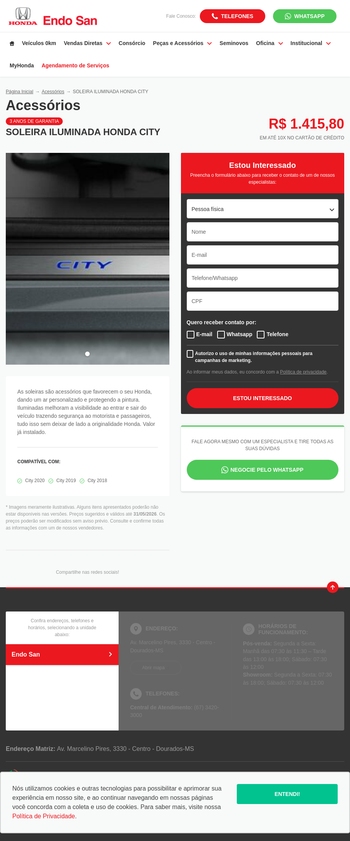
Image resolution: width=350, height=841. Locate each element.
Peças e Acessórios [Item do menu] (182, 43)
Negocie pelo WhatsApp (266, 470)
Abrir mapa (153, 667)
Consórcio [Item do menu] (132, 43)
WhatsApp (309, 16)
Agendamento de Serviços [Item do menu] (75, 65)
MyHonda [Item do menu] (22, 65)
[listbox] (263, 208)
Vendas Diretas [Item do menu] (87, 43)
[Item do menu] (12, 43)
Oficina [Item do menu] (269, 43)
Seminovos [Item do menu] (233, 43)
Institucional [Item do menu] (311, 43)
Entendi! (287, 794)
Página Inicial (19, 91)
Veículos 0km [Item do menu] (39, 43)
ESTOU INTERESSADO (262, 398)
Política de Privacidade (43, 816)
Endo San (62, 654)
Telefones (237, 16)
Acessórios (53, 91)
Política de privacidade (303, 372)
